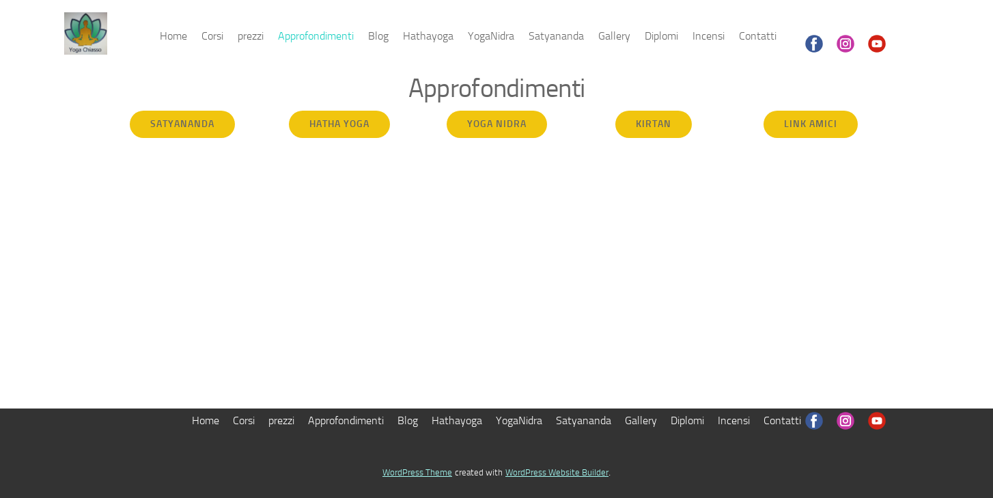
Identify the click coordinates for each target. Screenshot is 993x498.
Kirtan (653, 124)
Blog (378, 35)
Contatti (758, 35)
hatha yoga (339, 124)
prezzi (251, 35)
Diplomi (661, 35)
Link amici (810, 124)
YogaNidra (491, 35)
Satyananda (556, 35)
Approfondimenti (316, 35)
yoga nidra (497, 124)
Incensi (709, 35)
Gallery (614, 35)
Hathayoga (428, 35)
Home (173, 35)
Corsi (212, 35)
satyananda (182, 124)
